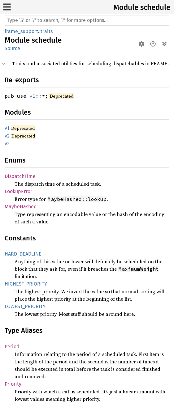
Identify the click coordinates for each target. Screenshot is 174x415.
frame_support (21, 31)
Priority (13, 384)
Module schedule (141, 7)
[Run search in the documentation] (87, 20)
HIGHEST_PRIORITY (26, 284)
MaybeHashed (21, 207)
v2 (7, 136)
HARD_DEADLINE (23, 254)
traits (47, 31)
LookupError (18, 191)
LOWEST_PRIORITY (25, 306)
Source (12, 48)
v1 (32, 96)
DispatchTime (20, 176)
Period (12, 346)
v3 (7, 143)
